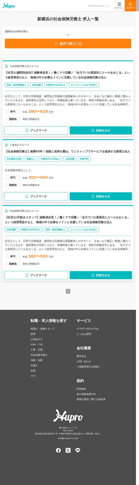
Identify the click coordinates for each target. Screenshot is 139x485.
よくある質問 (84, 333)
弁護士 (34, 365)
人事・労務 (37, 349)
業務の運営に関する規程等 (91, 399)
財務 (33, 370)
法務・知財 (37, 360)
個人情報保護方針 (86, 393)
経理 (33, 333)
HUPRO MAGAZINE (88, 328)
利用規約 (81, 388)
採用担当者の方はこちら (99, 6)
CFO (33, 375)
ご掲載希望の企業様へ (89, 366)
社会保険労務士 (39, 354)
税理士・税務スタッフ (43, 328)
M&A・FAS (37, 344)
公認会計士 (37, 339)
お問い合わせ (84, 361)
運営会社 (81, 356)
